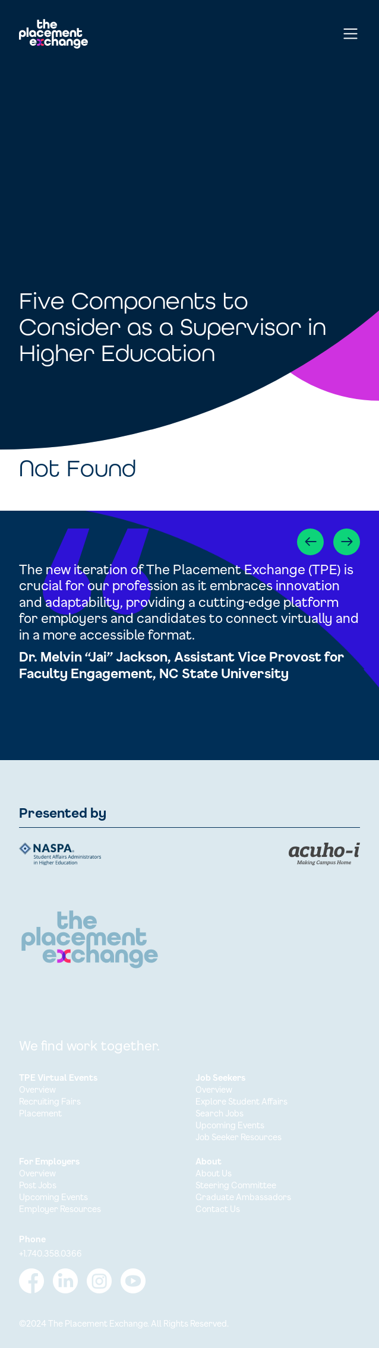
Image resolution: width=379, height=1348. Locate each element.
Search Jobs (219, 1113)
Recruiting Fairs (50, 1101)
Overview (37, 1089)
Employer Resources (60, 1209)
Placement (40, 1113)
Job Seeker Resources (238, 1137)
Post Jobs (37, 1185)
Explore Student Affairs (241, 1101)
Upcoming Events (229, 1125)
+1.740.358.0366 (50, 1253)
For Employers (49, 1161)
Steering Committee (235, 1185)
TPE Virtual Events (58, 1077)
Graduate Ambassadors (243, 1197)
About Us (213, 1173)
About (208, 1161)
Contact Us (217, 1209)
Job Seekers (220, 1077)
